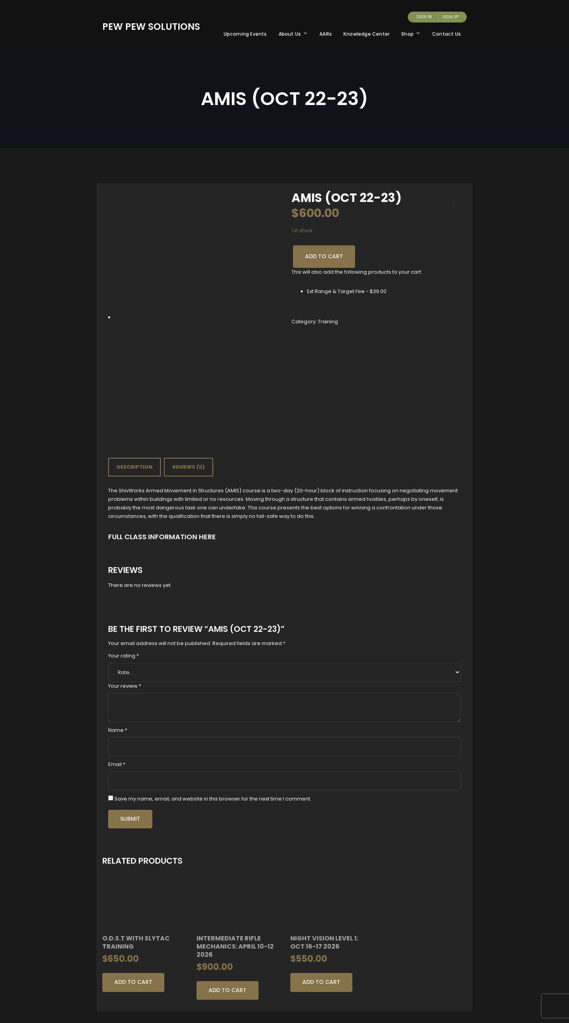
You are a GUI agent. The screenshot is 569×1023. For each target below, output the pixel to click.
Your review (124, 686)
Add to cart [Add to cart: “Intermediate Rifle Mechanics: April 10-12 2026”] (228, 990)
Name (117, 730)
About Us (293, 34)
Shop (411, 34)
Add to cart (324, 256)
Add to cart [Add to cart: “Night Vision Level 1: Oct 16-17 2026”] (321, 982)
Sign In (424, 17)
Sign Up (450, 17)
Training (328, 321)
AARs (325, 34)
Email (116, 764)
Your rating (123, 655)
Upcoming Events (245, 34)
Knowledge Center (366, 34)
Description (134, 467)
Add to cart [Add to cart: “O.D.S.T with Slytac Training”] (133, 982)
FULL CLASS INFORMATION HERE (162, 537)
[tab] (134, 467)
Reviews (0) (188, 467)
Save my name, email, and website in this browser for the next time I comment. (212, 798)
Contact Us (446, 34)
